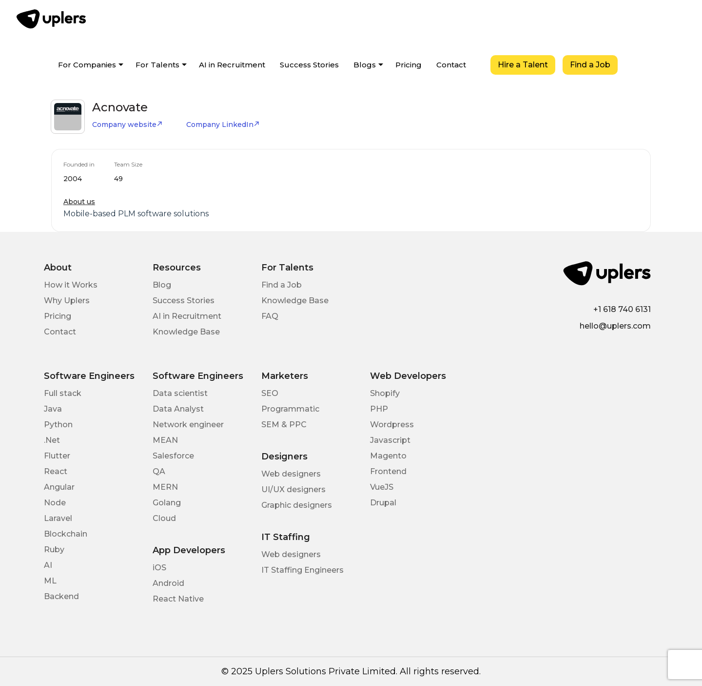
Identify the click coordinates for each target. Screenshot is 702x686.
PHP (379, 409)
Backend (61, 596)
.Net (52, 440)
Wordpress (392, 424)
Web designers (291, 473)
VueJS (381, 487)
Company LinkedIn (223, 124)
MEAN (165, 440)
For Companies (87, 64)
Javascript (390, 440)
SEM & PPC (284, 424)
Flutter (57, 455)
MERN (165, 487)
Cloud (164, 518)
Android (168, 583)
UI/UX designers (293, 489)
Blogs (364, 64)
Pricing (408, 64)
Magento (388, 455)
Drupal (383, 502)
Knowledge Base (186, 331)
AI (48, 565)
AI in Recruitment (232, 64)
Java (53, 409)
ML (50, 580)
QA (159, 471)
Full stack (62, 393)
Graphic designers (296, 505)
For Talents (157, 64)
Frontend (388, 471)
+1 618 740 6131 (622, 309)
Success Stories (309, 64)
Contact (451, 64)
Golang (167, 502)
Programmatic (290, 409)
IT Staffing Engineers (302, 570)
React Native (178, 598)
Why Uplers (67, 300)
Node (55, 502)
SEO (269, 393)
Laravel (58, 518)
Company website (127, 124)
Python (58, 424)
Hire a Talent (523, 64)
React (55, 471)
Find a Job (590, 64)
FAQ (269, 316)
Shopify (385, 393)
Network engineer (188, 424)
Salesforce (173, 455)
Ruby (54, 549)
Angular (59, 487)
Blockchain (65, 534)
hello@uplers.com (615, 326)
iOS (159, 567)
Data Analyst (178, 409)
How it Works (71, 285)
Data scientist (180, 393)
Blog (162, 285)
